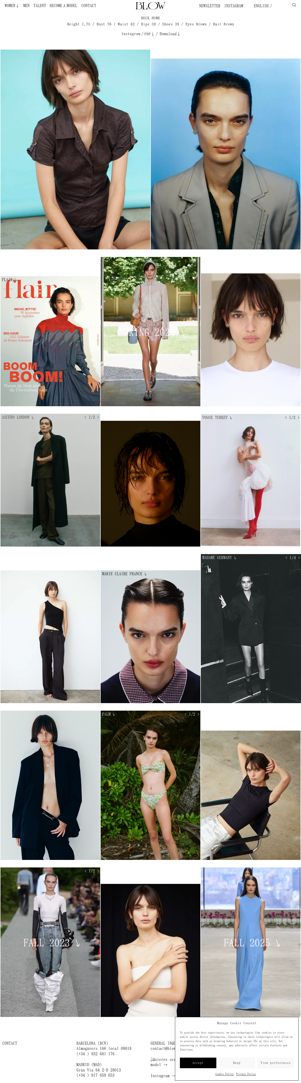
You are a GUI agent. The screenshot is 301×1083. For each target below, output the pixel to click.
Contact (88, 6)
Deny (237, 1063)
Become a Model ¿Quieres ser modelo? (59, 6)
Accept (198, 1063)
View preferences (276, 1063)
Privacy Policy (246, 1074)
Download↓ (170, 34)
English (260, 6)
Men (26, 6)
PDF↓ (149, 34)
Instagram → (163, 1076)
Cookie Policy (224, 1074)
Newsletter (209, 6)
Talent (39, 6)
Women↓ (12, 6)
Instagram (233, 6)
